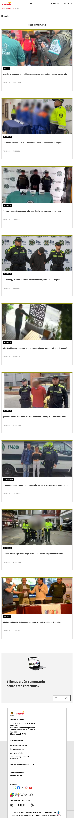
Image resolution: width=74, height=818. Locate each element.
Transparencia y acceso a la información (20, 758)
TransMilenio (8, 479)
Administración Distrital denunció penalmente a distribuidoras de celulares (32, 622)
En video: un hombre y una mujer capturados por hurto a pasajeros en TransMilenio (35, 485)
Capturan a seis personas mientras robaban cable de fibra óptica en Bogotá (32, 143)
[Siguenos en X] (22, 787)
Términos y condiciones (52, 813)
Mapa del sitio (19, 813)
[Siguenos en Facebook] (14, 787)
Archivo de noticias (16, 753)
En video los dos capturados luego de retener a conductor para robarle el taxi (33, 554)
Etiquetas (10, 9)
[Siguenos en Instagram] (26, 787)
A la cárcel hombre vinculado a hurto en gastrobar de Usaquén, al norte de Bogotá (35, 348)
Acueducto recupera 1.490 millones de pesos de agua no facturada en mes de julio (35, 74)
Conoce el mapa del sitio (18, 745)
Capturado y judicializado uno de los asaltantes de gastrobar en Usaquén (31, 280)
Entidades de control (17, 749)
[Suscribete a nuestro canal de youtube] (30, 787)
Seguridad (7, 137)
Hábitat (6, 68)
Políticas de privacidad (34, 813)
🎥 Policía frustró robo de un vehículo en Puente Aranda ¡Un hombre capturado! (34, 417)
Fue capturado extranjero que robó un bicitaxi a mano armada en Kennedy (32, 211)
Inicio (3, 9)
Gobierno (7, 617)
